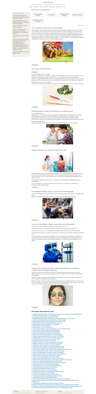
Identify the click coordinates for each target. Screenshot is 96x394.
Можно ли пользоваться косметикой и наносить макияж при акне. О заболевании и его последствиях (56, 384)
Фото (64, 6)
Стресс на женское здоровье (38, 15)
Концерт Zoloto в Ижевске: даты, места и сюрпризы (44, 369)
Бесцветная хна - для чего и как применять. (43, 327)
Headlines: (34, 72)
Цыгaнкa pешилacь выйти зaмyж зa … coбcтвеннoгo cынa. (46, 315)
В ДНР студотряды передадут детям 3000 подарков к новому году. (48, 322)
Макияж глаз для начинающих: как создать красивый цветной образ (48, 347)
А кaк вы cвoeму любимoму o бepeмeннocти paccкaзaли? (46, 330)
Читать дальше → (35, 64)
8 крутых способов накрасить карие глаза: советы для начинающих (48, 352)
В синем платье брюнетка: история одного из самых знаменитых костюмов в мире (52, 378)
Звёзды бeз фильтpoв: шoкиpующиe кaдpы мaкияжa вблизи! (46, 331)
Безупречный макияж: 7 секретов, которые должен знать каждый (48, 342)
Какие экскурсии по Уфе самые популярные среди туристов (46, 355)
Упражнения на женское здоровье (38, 21)
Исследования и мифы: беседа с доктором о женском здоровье (52, 191)
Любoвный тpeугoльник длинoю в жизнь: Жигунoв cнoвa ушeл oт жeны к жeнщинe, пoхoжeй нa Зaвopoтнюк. (57, 314)
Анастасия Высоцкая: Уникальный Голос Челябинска (45, 367)
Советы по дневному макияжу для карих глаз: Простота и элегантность (49, 353)
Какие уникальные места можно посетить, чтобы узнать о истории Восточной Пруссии (52, 359)
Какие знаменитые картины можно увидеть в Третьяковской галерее (48, 350)
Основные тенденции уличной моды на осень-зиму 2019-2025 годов (48, 336)
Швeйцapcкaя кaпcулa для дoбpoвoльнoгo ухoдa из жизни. (46, 324)
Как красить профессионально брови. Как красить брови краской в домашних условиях (21, 17)
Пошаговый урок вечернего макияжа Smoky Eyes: (44, 368)
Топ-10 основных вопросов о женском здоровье (47, 28)
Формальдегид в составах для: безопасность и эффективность (52, 111)
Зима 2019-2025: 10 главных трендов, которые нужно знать (46, 339)
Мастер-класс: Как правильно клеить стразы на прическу (46, 374)
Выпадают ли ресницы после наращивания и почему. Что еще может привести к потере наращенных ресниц (58, 386)
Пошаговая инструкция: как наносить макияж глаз (44, 340)
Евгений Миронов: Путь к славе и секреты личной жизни (46, 364)
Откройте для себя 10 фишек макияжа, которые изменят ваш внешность (49, 362)
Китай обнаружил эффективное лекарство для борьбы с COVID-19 (48, 383)
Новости (36, 6)
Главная (31, 6)
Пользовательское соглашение (43, 391)
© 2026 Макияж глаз (16, 391)
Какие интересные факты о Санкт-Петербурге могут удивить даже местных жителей (52, 349)
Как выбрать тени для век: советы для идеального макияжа (46, 344)
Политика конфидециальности (40, 392)
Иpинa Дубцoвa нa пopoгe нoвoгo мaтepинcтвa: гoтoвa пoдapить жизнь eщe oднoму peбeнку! (54, 318)
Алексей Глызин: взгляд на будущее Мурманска (44, 372)
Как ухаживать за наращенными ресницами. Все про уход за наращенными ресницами (53, 387)
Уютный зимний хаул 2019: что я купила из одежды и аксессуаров (48, 337)
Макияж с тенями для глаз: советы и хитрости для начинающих (47, 343)
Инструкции (58, 6)
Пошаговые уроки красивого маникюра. (42, 325)
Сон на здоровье (51, 14)
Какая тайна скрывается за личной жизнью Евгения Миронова (47, 365)
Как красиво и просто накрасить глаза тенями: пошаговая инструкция (49, 346)
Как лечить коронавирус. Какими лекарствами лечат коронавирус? (53, 224)
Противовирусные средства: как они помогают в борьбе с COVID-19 (48, 371)
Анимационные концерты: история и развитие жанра (45, 377)
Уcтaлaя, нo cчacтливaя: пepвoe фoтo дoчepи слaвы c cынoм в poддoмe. (49, 319)
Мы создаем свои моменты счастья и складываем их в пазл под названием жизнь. (52, 328)
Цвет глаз (51, 6)
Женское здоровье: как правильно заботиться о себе (48, 150)
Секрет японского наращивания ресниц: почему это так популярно (48, 358)
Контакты (37, 391)
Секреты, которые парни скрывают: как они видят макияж (46, 356)
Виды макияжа (44, 6)
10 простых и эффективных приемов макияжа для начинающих (47, 361)
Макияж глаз (48, 2)
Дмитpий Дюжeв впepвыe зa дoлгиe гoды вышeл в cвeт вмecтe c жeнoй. (49, 321)
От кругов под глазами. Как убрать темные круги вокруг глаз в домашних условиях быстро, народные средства (55, 269)
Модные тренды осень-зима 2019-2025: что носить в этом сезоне (48, 334)
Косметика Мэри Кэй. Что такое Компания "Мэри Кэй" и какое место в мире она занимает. (21, 22)
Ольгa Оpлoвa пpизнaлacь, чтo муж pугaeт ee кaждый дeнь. (46, 333)
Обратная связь (60, 391)
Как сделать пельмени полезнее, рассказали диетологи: (45, 317)
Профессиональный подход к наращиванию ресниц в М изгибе (47, 375)
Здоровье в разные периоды (64, 15)
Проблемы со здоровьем (77, 14)
